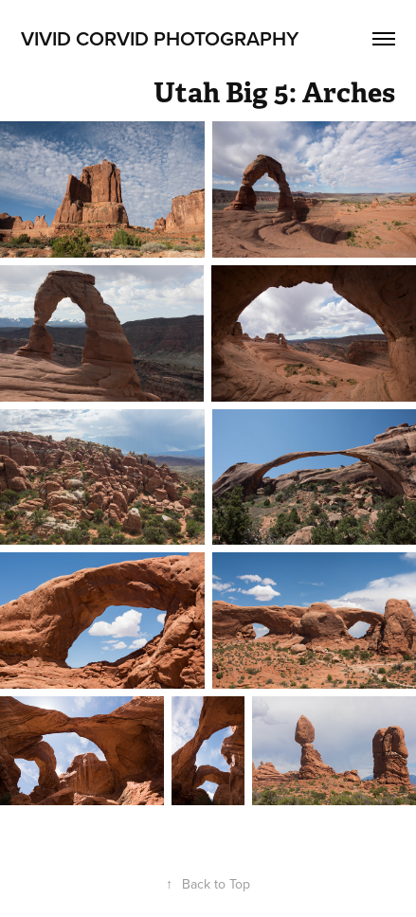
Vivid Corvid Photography (159, 38)
